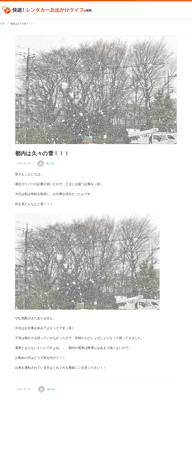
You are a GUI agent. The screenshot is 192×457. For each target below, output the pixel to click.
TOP (2, 23)
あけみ (50, 163)
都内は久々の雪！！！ (42, 153)
